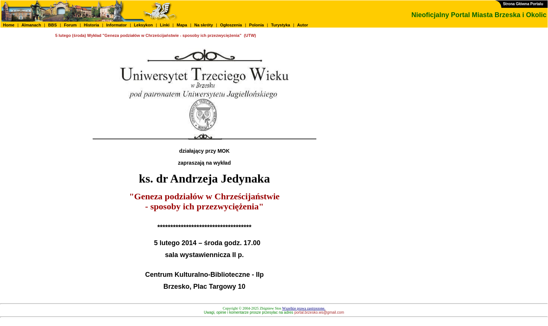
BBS (52, 25)
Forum (70, 25)
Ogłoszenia (231, 25)
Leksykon (143, 25)
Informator (116, 25)
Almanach (31, 25)
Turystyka (280, 25)
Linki (165, 25)
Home (9, 25)
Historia (91, 25)
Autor (302, 25)
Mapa (181, 25)
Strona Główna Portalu (523, 4)
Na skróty (203, 25)
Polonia (256, 25)
